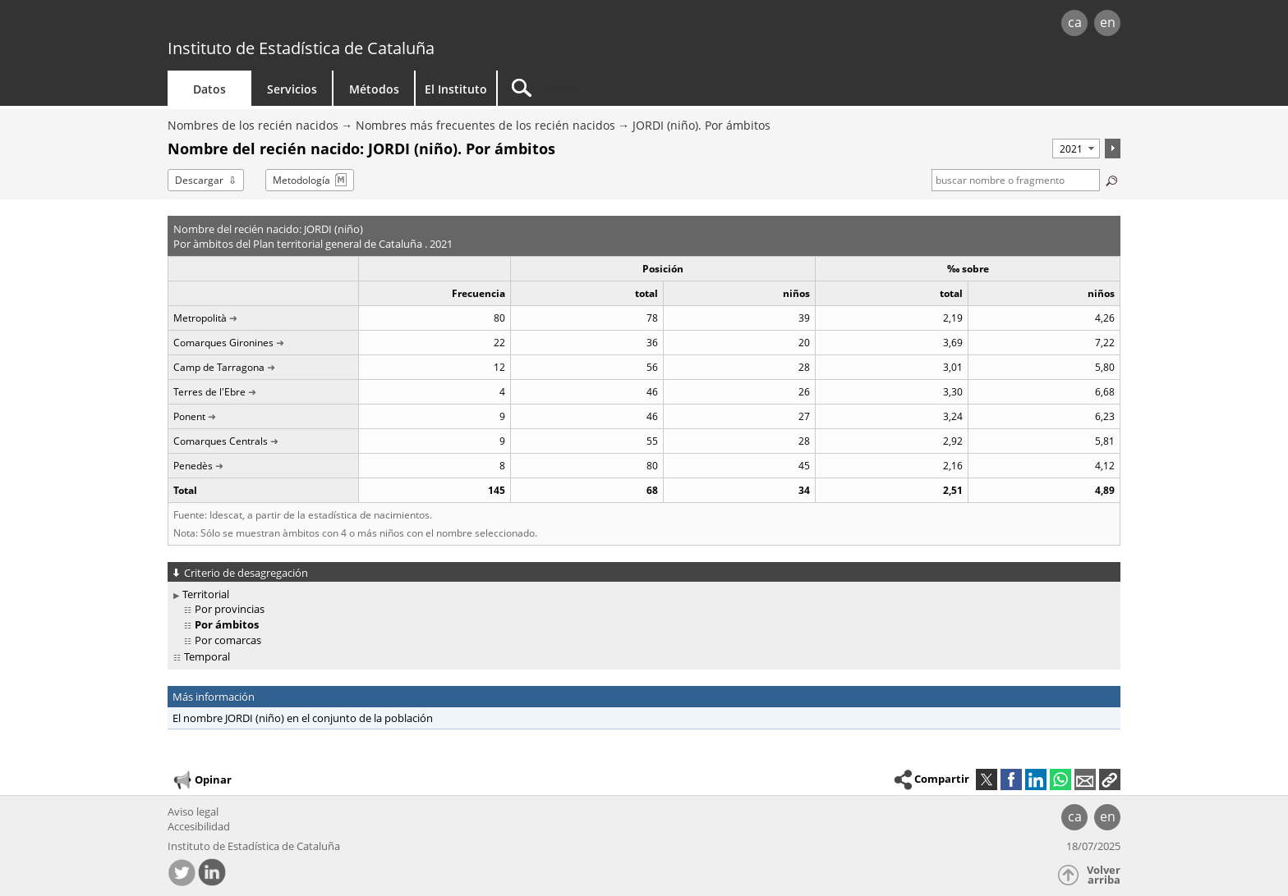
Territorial (205, 594)
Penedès (193, 466)
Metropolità (200, 318)
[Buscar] (637, 88)
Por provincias (229, 608)
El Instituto (456, 89)
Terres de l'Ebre (209, 392)
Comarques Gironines (223, 343)
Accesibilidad (199, 826)
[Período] (1076, 148)
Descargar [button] (199, 180)
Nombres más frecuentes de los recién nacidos (485, 125)
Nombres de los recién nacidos (253, 125)
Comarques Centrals (220, 441)
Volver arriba (1103, 875)
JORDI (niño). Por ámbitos (701, 125)
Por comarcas (228, 640)
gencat (358, 24)
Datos (209, 89)
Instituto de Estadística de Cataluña (301, 48)
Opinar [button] (202, 780)
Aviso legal (193, 811)
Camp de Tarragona (218, 367)
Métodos (374, 89)
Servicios (292, 89)
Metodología (301, 180)
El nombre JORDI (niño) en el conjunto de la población (302, 718)
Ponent (189, 416)
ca (1075, 22)
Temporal (207, 656)
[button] (1109, 779)
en (1108, 22)
